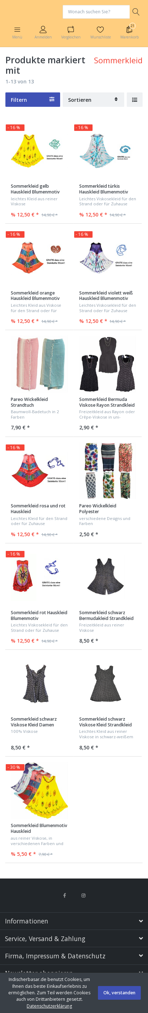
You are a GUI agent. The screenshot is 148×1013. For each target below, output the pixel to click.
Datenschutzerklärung (49, 1006)
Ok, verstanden (119, 993)
